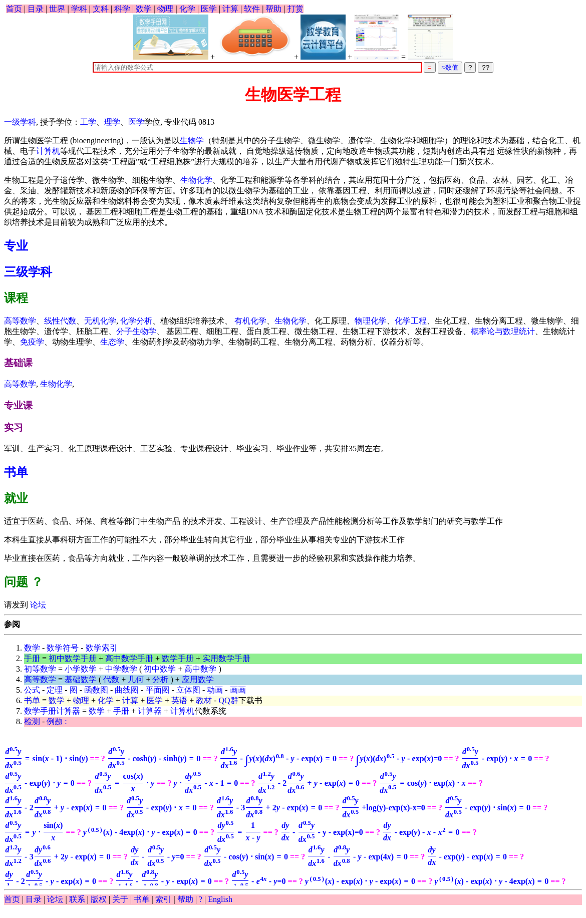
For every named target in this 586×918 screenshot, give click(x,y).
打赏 (295, 9)
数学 (144, 9)
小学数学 (81, 669)
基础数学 (81, 679)
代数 (111, 679)
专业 (16, 245)
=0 (399, 758)
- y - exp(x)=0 (321, 832)
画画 (238, 690)
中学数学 (121, 669)
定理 (55, 690)
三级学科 (28, 271)
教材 (204, 700)
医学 (209, 9)
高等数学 (20, 321)
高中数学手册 (129, 658)
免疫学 (32, 342)
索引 (163, 899)
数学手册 (178, 658)
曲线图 (127, 690)
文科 (101, 9)
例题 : (57, 721)
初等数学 (40, 669)
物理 (165, 9)
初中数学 (160, 669)
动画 (215, 690)
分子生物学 (136, 331)
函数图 (96, 690)
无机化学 (100, 321)
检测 (32, 721)
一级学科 (20, 122)
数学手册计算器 (52, 711)
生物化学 (196, 180)
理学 (112, 122)
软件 (252, 9)
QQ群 (228, 700)
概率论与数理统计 (503, 331)
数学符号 (63, 648)
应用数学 (198, 679)
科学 (122, 9)
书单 (16, 472)
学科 (79, 9)
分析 (160, 679)
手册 (32, 658)
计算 (230, 9)
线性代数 (60, 321)
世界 (57, 9)
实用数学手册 (226, 658)
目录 (36, 9)
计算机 (48, 151)
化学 (187, 9)
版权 (99, 899)
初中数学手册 (73, 658)
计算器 (150, 711)
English (220, 899)
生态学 (112, 342)
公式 (32, 690)
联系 (77, 899)
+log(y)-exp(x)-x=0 (383, 807)
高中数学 (200, 669)
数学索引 (102, 648)
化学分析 (136, 321)
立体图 (188, 690)
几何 (136, 679)
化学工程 (411, 321)
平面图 (158, 690)
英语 (179, 700)
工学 (88, 122)
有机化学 (250, 321)
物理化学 (371, 321)
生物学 (192, 140)
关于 (120, 899)
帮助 (273, 9)
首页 (14, 9)
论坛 (37, 604)
